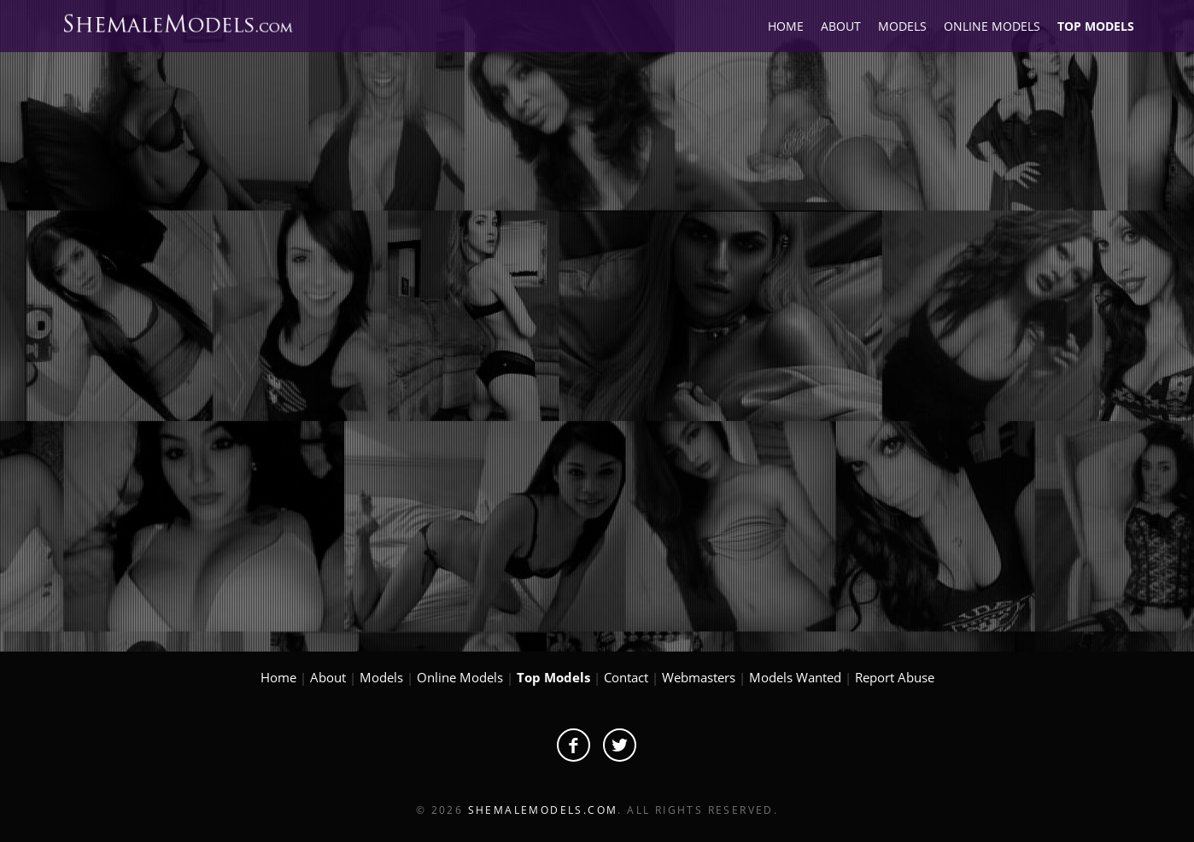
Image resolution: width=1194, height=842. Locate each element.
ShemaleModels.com (543, 810)
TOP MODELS (1095, 26)
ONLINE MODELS (992, 26)
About (328, 677)
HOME (786, 26)
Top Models (553, 677)
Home (278, 677)
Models (381, 677)
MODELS (902, 26)
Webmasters (698, 677)
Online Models (460, 677)
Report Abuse (894, 677)
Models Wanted (795, 677)
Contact (626, 677)
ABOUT (841, 26)
